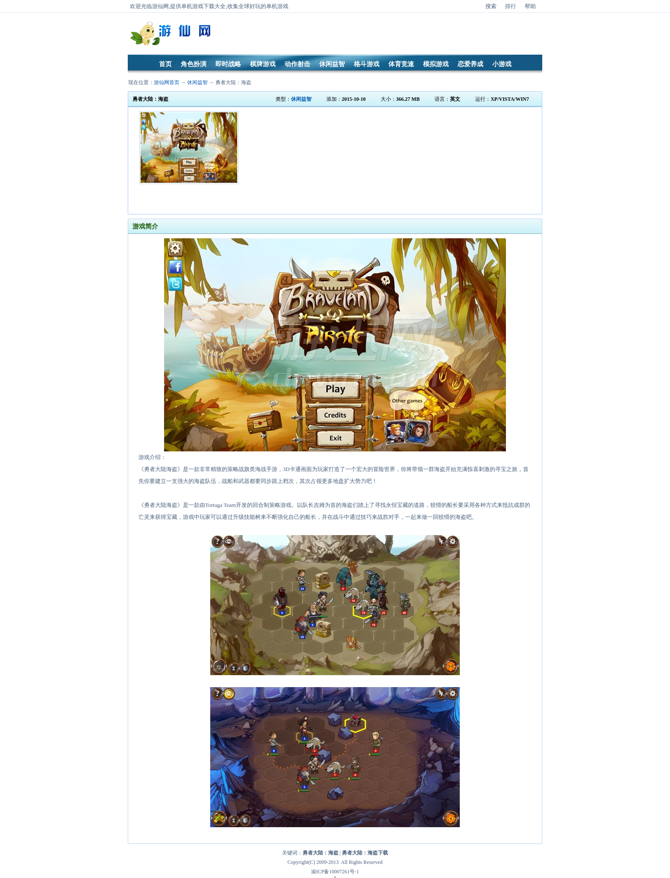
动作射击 (297, 64)
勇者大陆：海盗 (233, 82)
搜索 (491, 6)
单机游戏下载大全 (203, 6)
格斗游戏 (366, 64)
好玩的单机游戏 (269, 6)
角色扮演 (193, 64)
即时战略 (228, 64)
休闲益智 (332, 64)
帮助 (530, 6)
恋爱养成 (470, 64)
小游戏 (501, 64)
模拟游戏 (436, 64)
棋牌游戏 (263, 64)
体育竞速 (401, 64)
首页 (165, 64)
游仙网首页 (166, 82)
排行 (510, 6)
